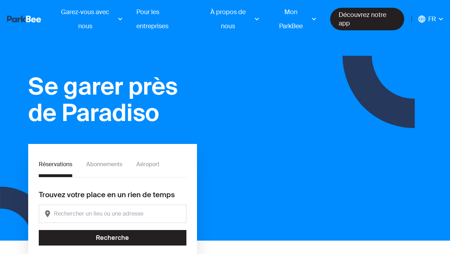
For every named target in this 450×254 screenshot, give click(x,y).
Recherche (112, 238)
